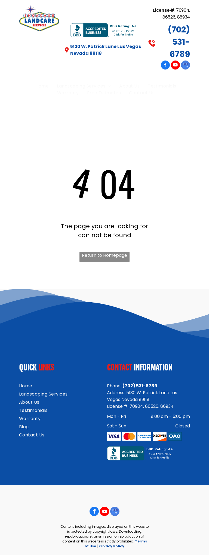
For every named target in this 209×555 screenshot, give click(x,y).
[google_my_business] (185, 66)
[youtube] (175, 66)
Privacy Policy (111, 546)
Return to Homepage (104, 255)
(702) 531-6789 (179, 42)
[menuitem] (42, 86)
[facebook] (165, 66)
